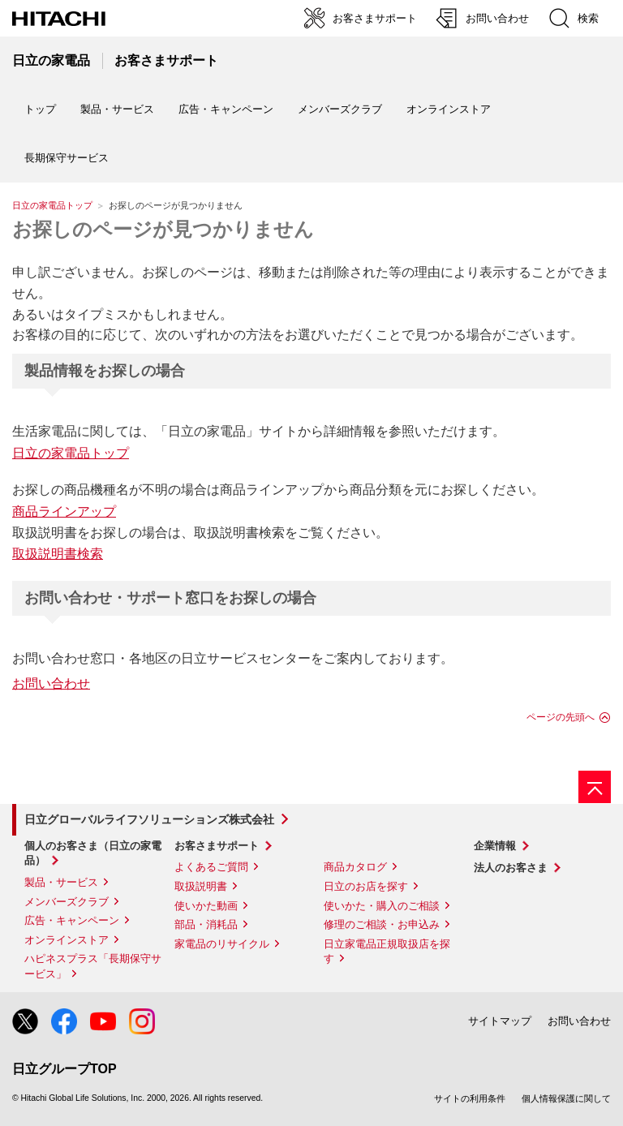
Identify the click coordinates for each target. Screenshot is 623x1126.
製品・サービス (61, 882)
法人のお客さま (511, 868)
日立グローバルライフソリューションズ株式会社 (149, 819)
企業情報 (495, 846)
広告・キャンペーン (71, 920)
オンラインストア (448, 109)
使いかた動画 (206, 906)
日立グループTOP (64, 1069)
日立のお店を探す (366, 886)
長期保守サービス (66, 158)
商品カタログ (355, 867)
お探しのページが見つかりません (163, 229)
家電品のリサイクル (221, 944)
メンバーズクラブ (340, 109)
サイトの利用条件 (469, 1098)
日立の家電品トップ (52, 205)
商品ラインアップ (64, 511)
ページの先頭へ (560, 717)
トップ (40, 109)
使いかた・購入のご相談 (382, 906)
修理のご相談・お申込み (382, 924)
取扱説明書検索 (57, 554)
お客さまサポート (216, 846)
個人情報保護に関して (566, 1098)
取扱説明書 (200, 886)
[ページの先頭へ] (594, 787)
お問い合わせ (51, 683)
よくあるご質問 (211, 867)
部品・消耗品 (206, 924)
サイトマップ (499, 1021)
